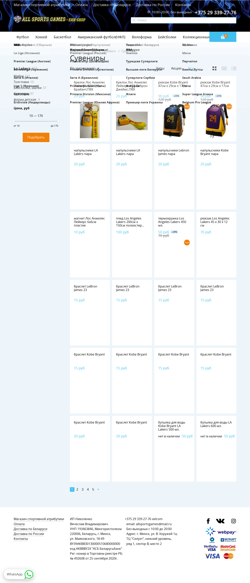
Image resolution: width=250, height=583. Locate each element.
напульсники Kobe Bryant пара (214, 152)
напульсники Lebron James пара (173, 152)
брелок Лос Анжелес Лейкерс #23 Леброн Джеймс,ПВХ (131, 85)
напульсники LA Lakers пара (86, 152)
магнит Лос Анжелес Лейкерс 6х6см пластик (89, 221)
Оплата (81, 4)
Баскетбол (62, 37)
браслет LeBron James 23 (85, 288)
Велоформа (142, 37)
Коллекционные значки (203, 37)
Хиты (160, 68)
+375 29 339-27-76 (138, 519)
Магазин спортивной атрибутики (42, 4)
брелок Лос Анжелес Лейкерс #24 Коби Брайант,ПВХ (89, 85)
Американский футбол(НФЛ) (101, 37)
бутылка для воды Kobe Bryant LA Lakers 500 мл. (171, 426)
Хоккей (41, 37)
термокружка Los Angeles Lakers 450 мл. (172, 221)
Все (191, 68)
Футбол (22, 37)
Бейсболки (167, 37)
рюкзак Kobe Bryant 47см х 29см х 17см (173, 84)
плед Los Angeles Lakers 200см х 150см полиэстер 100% (129, 223)
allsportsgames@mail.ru (154, 524)
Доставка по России (153, 4)
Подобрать (36, 137)
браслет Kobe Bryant (89, 354)
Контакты (183, 4)
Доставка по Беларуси (112, 4)
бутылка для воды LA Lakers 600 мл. (216, 424)
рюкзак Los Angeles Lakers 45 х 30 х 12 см (214, 221)
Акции (176, 68)
